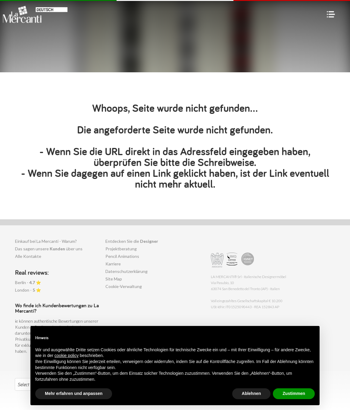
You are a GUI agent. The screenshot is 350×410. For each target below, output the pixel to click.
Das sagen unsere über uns (49, 248)
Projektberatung (121, 248)
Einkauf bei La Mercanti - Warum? (46, 241)
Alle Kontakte (28, 256)
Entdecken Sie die (131, 241)
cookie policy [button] (67, 355)
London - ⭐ (28, 290)
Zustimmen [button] (294, 393)
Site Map (113, 278)
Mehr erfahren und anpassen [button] (73, 393)
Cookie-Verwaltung (123, 286)
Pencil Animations (122, 256)
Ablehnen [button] (251, 393)
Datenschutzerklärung (126, 271)
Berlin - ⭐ (28, 282)
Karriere (113, 263)
